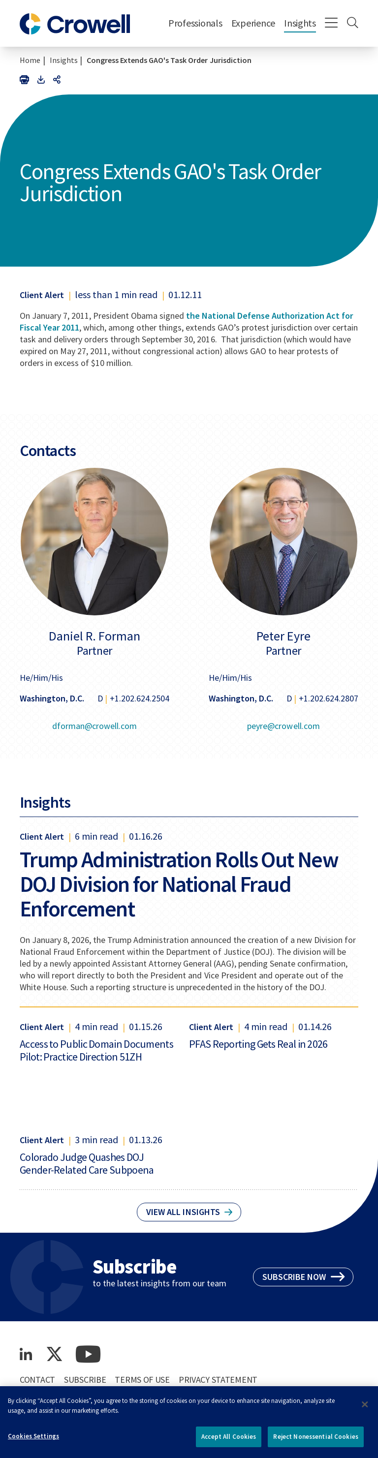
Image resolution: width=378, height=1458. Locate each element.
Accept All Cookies (228, 1441)
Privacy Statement (218, 1379)
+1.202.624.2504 (139, 698)
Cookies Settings (33, 1441)
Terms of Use (142, 1379)
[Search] (352, 23)
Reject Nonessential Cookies (315, 1441)
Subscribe (85, 1379)
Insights (300, 23)
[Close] (365, 1408)
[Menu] (331, 23)
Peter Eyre (283, 636)
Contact (37, 1379)
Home (30, 60)
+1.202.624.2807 (328, 698)
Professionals (195, 23)
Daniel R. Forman (94, 636)
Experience (253, 23)
